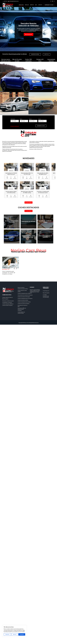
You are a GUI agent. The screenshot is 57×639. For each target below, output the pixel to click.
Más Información (28, 34)
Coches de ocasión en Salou (23, 300)
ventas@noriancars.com (13, 1)
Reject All (14, 634)
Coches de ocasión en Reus (23, 288)
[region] (14, 631)
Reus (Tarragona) (46, 292)
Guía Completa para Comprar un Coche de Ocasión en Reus (10, 269)
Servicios (32, 4)
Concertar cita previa (35, 54)
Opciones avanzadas (14, 126)
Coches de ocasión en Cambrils (23, 303)
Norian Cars (21, 4)
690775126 (5, 1)
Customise (7, 634)
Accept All (22, 634)
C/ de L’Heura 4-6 (46, 290)
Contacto (40, 4)
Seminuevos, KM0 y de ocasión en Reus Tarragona (22, 309)
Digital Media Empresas (34, 322)
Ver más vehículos (28, 202)
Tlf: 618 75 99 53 (46, 297)
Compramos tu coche (49, 4)
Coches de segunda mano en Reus (24, 293)
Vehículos (27, 4)
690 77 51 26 (47, 54)
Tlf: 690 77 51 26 (46, 296)
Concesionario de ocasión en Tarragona (25, 295)
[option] (11, 172)
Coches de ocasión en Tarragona (24, 296)
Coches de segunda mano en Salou (24, 301)
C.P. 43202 (45, 294)
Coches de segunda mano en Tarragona (25, 298)
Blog (36, 4)
